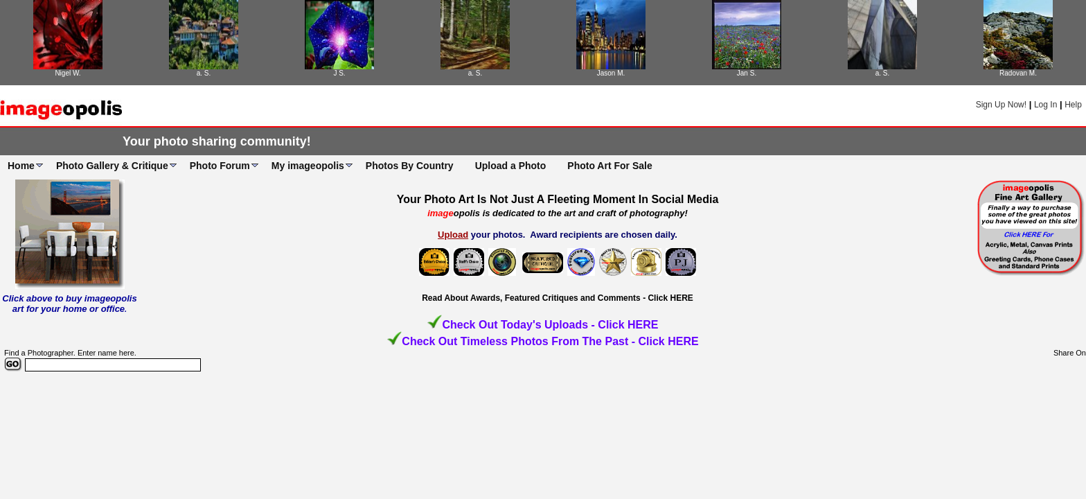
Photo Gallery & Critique (112, 165)
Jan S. (746, 73)
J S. (339, 73)
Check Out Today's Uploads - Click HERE (550, 325)
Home (21, 165)
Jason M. (611, 73)
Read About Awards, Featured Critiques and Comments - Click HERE (557, 298)
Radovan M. (1018, 73)
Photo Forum (220, 165)
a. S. (204, 73)
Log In (1045, 105)
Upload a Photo (510, 165)
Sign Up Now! (1001, 105)
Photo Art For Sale (609, 165)
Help (1073, 105)
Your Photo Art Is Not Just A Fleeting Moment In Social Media (558, 199)
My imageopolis (308, 165)
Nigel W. (67, 73)
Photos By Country (410, 165)
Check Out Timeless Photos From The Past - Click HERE (550, 341)
